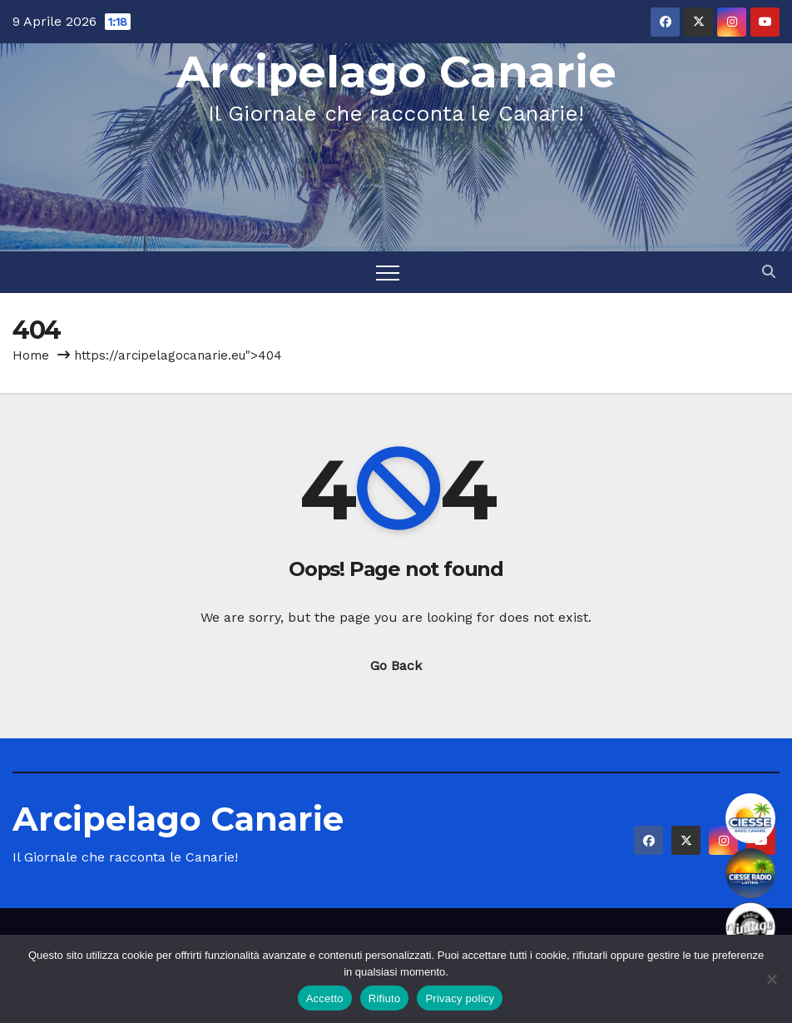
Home (30, 355)
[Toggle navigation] (387, 272)
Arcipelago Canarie (396, 72)
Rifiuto (385, 998)
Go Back (396, 665)
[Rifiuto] (771, 979)
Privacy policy (459, 998)
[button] (768, 272)
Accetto (325, 998)
